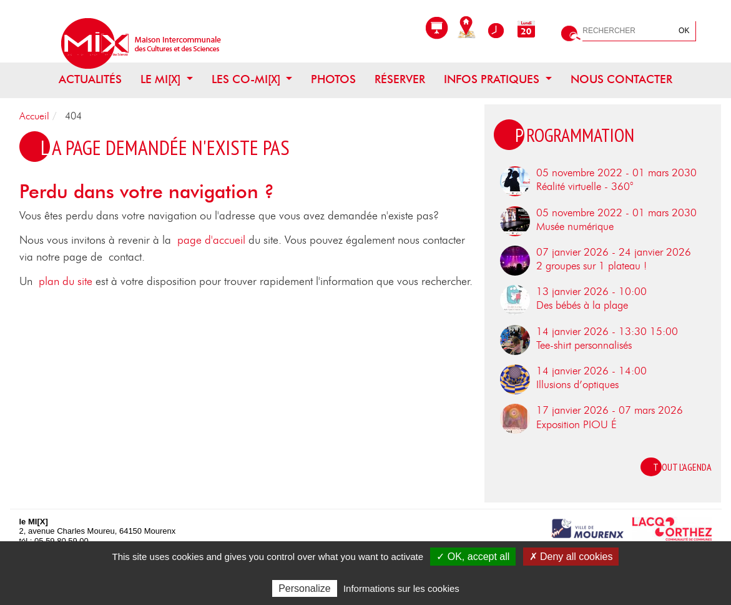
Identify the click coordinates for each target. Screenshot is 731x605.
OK (684, 30)
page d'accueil (211, 240)
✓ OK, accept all (472, 556)
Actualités (90, 80)
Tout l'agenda (682, 467)
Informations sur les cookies (401, 588)
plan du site (65, 282)
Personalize (304, 588)
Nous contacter (621, 80)
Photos (333, 80)
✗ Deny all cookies (571, 556)
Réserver (400, 80)
